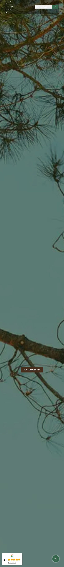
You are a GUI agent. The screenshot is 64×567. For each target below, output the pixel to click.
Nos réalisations (32, 370)
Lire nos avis (12, 563)
